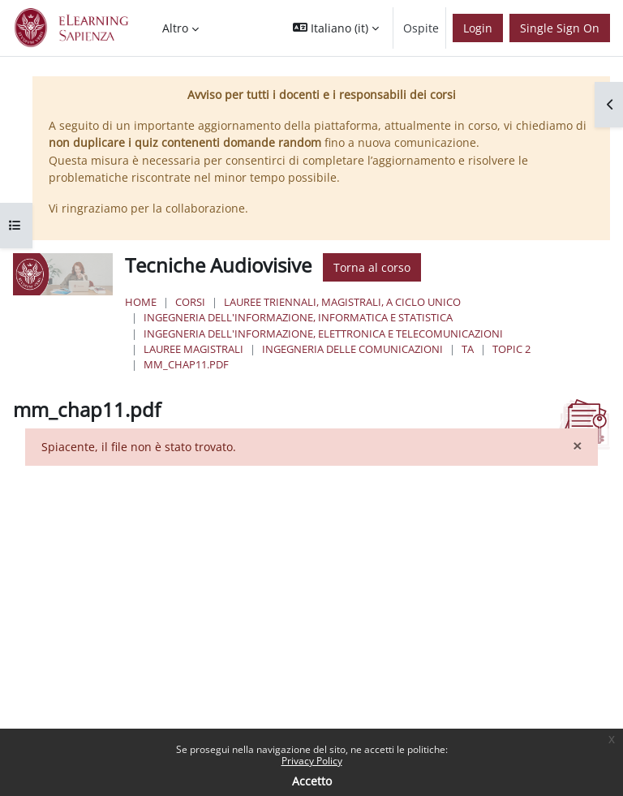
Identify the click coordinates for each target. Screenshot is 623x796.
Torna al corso (371, 267)
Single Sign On (559, 28)
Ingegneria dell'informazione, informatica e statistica (298, 317)
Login (477, 28)
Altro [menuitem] (175, 28)
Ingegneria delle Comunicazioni (352, 349)
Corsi (190, 302)
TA (468, 349)
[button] (335, 28)
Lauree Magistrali (193, 349)
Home (141, 302)
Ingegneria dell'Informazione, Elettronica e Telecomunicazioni (323, 333)
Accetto (312, 781)
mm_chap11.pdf (186, 364)
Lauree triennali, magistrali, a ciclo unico (342, 302)
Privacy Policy (311, 761)
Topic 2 (511, 349)
